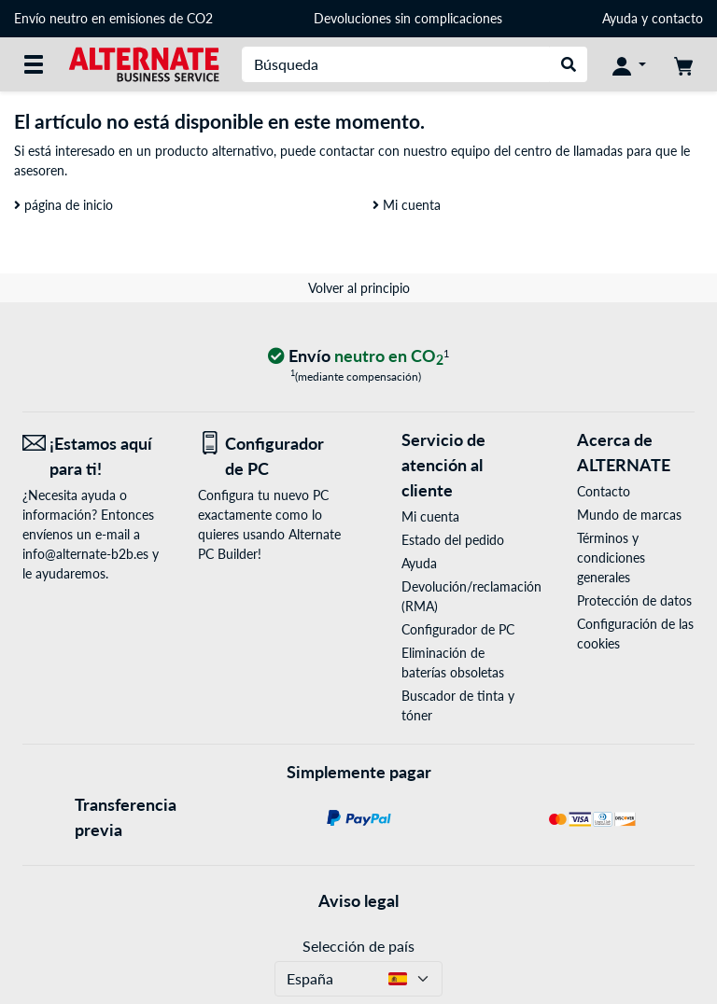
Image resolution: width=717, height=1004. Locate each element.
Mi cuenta (407, 205)
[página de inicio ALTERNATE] (143, 63)
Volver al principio (359, 288)
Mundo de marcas (629, 515)
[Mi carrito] (683, 64)
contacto (677, 18)
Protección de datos (634, 600)
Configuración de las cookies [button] (635, 633)
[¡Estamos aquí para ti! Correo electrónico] (96, 456)
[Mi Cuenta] (629, 64)
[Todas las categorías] (33, 64)
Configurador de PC (457, 629)
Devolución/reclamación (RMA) (460, 596)
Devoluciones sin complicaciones (408, 18)
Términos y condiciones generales (611, 557)
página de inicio (63, 205)
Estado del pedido (452, 540)
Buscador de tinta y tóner (457, 705)
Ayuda (620, 18)
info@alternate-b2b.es (85, 554)
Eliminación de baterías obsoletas (452, 662)
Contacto (603, 491)
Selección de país (358, 946)
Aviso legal (358, 900)
